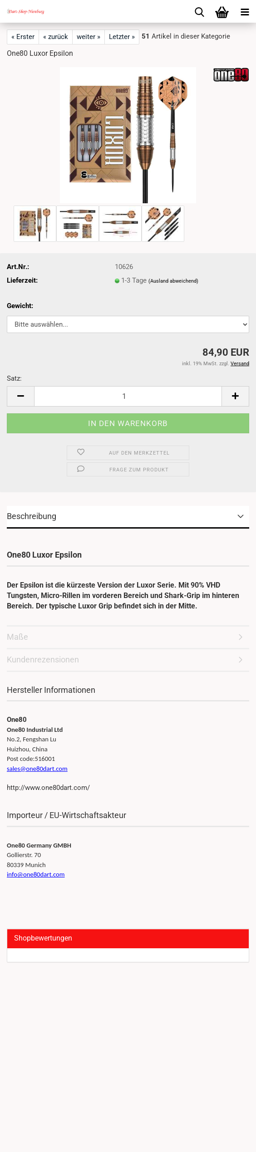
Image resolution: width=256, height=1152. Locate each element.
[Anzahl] (128, 396)
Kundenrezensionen (43, 659)
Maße (17, 637)
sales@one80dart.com (37, 769)
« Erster (22, 37)
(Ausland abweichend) (173, 281)
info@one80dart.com (36, 874)
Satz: (14, 378)
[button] (20, 396)
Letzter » (122, 37)
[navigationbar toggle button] (244, 11)
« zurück (55, 37)
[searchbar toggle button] (199, 11)
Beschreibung (31, 516)
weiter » (88, 37)
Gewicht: (20, 306)
